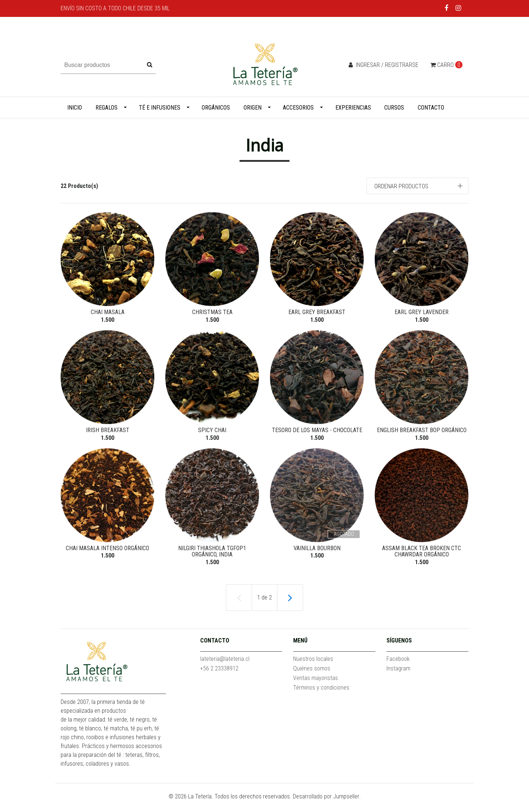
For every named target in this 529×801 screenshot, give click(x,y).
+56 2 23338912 (219, 668)
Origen (253, 107)
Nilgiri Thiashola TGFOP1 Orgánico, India (212, 551)
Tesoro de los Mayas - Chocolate (317, 430)
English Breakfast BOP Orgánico (422, 430)
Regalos (107, 107)
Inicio (74, 107)
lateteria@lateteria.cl (224, 658)
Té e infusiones (159, 107)
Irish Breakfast (107, 430)
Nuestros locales (313, 658)
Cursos (394, 107)
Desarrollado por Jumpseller (326, 796)
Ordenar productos (401, 186)
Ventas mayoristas (315, 677)
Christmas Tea (212, 312)
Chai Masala (108, 312)
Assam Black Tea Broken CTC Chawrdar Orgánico (421, 551)
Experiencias (353, 107)
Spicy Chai (212, 430)
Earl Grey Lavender (422, 312)
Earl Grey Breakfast (316, 312)
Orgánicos (216, 107)
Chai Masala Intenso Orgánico (107, 548)
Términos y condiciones (321, 687)
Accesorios (298, 107)
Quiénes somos (311, 668)
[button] (418, 186)
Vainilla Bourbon (317, 548)
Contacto (431, 107)
